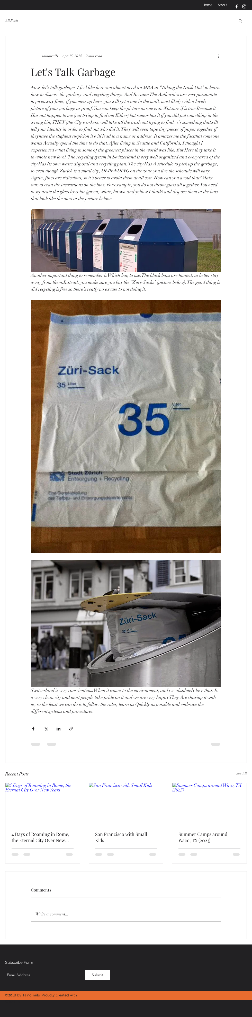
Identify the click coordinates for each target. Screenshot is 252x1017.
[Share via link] (71, 728)
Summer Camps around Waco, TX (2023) (202, 837)
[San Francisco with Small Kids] (126, 804)
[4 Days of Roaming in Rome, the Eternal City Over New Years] (42, 804)
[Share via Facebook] (33, 728)
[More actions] (218, 56)
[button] (240, 21)
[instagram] (244, 6)
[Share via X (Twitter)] (45, 728)
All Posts (11, 20)
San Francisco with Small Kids (121, 837)
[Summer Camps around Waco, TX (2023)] (209, 804)
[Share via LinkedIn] (58, 728)
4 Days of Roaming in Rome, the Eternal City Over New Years (40, 837)
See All (241, 773)
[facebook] (236, 6)
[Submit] (97, 975)
